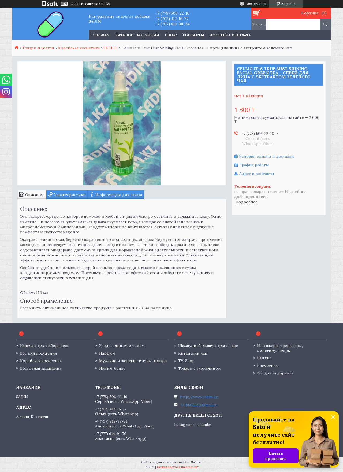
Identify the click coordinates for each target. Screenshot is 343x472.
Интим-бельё (112, 368)
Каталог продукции (137, 35)
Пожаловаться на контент (178, 467)
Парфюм (107, 353)
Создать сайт (81, 4)
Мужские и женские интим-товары (133, 360)
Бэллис (264, 358)
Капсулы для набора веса (44, 345)
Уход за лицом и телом (121, 345)
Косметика (267, 365)
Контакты (193, 35)
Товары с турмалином (199, 368)
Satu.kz (196, 462)
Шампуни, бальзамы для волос (208, 345)
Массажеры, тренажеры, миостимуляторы (280, 348)
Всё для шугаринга (275, 373)
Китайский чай (192, 353)
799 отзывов (256, 4)
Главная (100, 35)
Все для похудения (38, 353)
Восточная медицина (40, 368)
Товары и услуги (38, 48)
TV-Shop (186, 360)
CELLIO (110, 48)
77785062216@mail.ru (198, 405)
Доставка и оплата (230, 35)
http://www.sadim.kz (199, 396)
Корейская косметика (79, 48)
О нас (171, 35)
